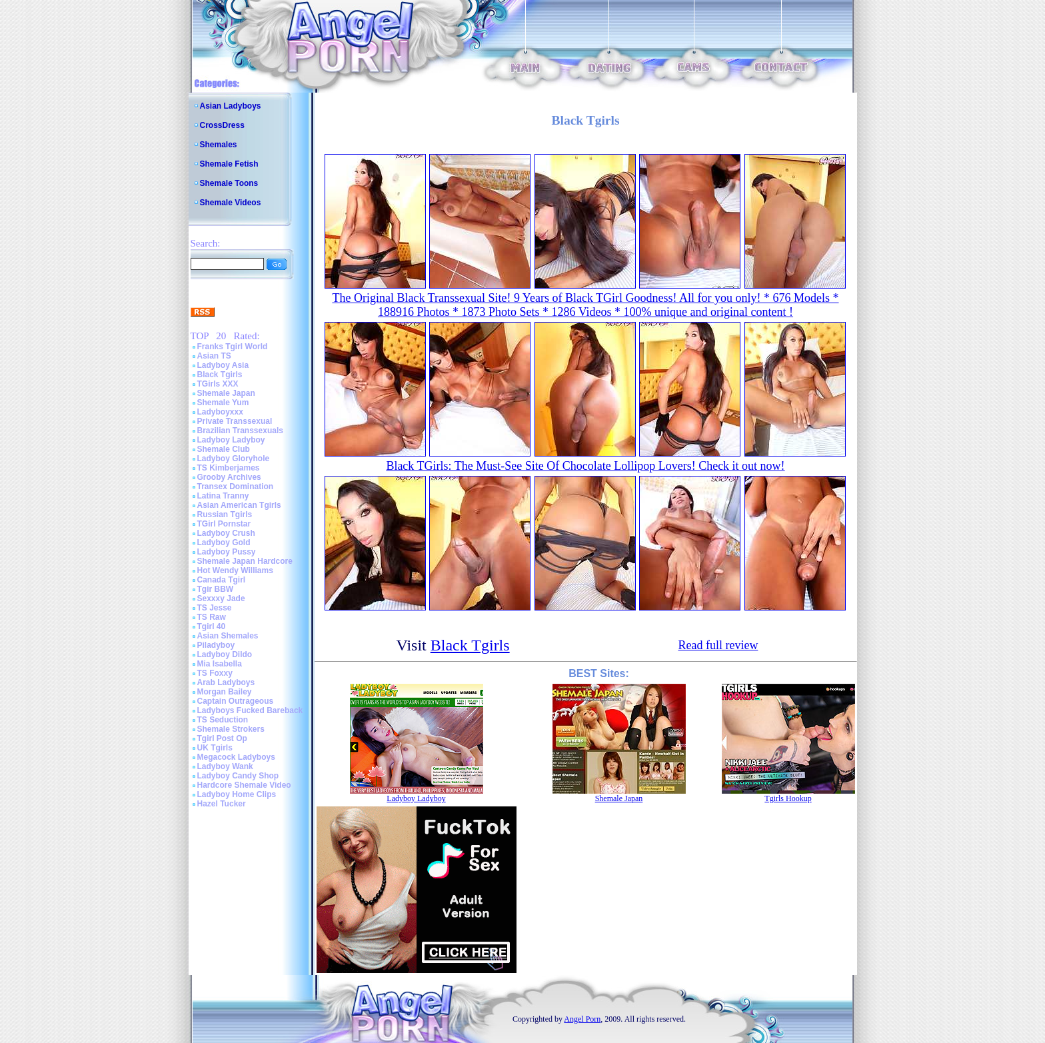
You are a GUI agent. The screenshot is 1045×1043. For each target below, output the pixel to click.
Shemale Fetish (229, 164)
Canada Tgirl (221, 579)
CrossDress (222, 125)
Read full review (718, 645)
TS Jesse (214, 607)
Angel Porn (582, 1019)
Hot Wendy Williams (235, 570)
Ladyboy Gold (224, 542)
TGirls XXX (218, 384)
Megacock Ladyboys (236, 757)
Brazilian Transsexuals (240, 430)
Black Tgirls (220, 374)
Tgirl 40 (211, 626)
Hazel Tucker (221, 803)
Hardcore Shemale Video (244, 785)
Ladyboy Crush (226, 533)
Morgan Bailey (224, 691)
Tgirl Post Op (222, 738)
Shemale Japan (226, 393)
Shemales (218, 144)
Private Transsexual (235, 421)
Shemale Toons (229, 183)
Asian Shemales (228, 635)
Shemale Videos (230, 202)
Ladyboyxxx (220, 412)
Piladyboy (216, 645)
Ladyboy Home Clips (237, 794)
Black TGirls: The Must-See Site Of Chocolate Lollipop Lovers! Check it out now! (585, 466)
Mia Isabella (219, 663)
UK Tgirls (215, 747)
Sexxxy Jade (221, 598)
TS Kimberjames (228, 468)
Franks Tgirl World (232, 346)
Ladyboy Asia (223, 365)
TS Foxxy (215, 673)
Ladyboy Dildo (225, 654)
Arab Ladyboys (226, 682)
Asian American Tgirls (239, 505)
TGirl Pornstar (224, 523)
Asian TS (214, 356)
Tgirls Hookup (787, 798)
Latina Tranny (223, 496)
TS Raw (211, 617)
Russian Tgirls (225, 514)
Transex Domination (235, 486)
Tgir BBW (215, 589)
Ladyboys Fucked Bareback (250, 710)
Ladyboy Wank (225, 766)
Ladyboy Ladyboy (231, 440)
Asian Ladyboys (230, 106)
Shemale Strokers (231, 729)
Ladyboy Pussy (226, 551)
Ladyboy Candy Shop (238, 775)
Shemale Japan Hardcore (245, 561)
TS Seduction (223, 719)
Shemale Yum (223, 402)
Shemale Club (223, 449)
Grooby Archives (229, 477)
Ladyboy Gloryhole (233, 458)
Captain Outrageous (235, 701)
